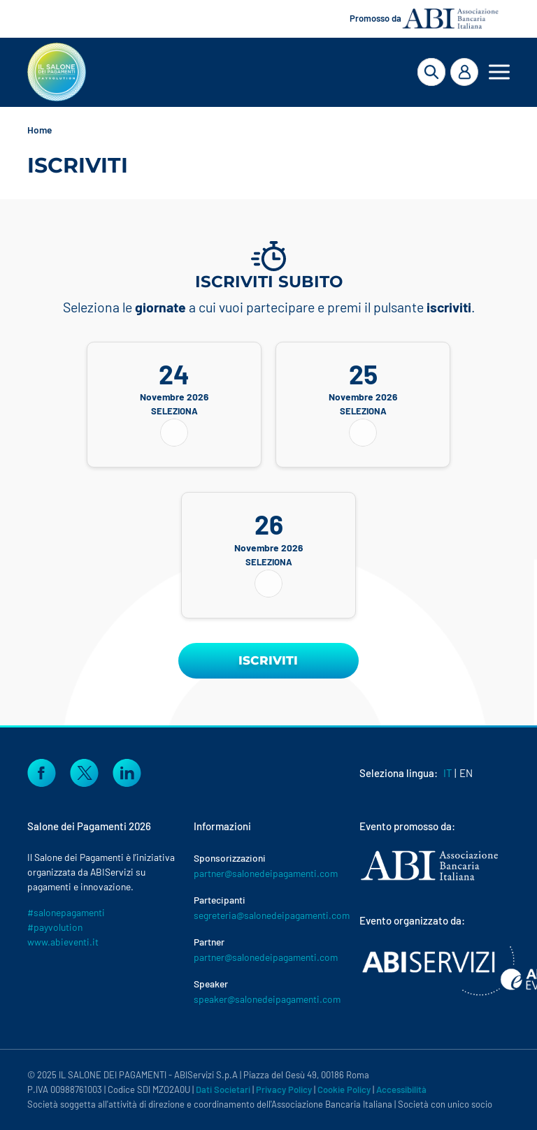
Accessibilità (401, 1089)
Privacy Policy (284, 1089)
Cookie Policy (344, 1089)
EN (466, 773)
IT (447, 773)
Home (39, 130)
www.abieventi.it (63, 942)
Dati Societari (223, 1089)
